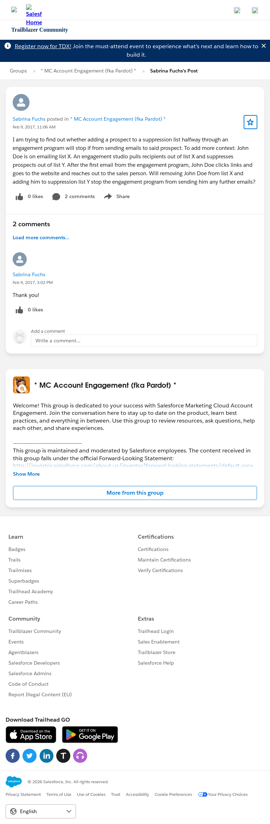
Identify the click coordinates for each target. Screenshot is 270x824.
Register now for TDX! (43, 46)
